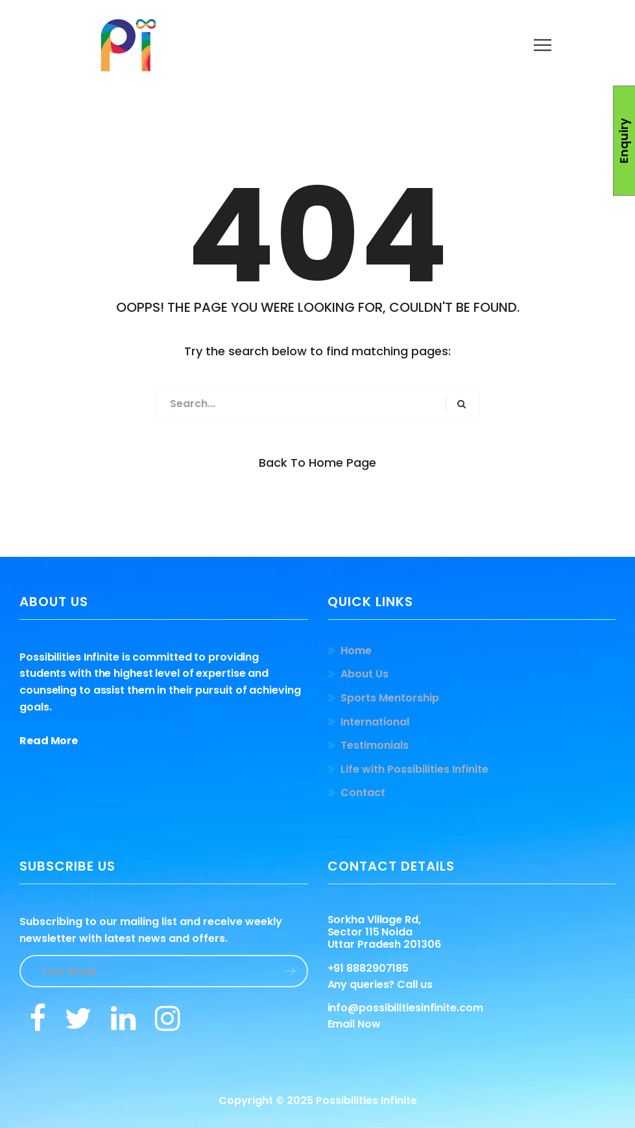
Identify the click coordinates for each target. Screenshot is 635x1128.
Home (356, 650)
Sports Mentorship (390, 697)
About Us (365, 673)
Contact (363, 792)
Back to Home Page (317, 462)
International (375, 721)
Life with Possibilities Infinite (414, 769)
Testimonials (375, 745)
